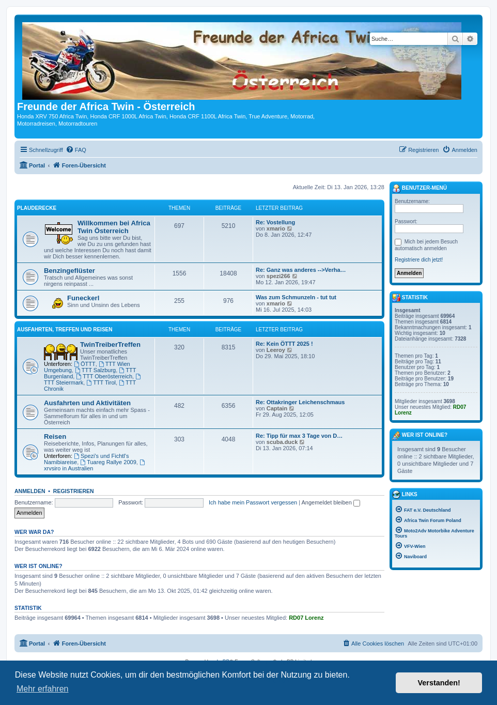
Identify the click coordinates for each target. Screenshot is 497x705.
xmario (276, 228)
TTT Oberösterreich (104, 376)
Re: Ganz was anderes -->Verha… (301, 270)
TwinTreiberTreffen (110, 344)
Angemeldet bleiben (331, 502)
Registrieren (73, 491)
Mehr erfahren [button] (43, 688)
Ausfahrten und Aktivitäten (87, 403)
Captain (277, 408)
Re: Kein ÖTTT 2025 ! (284, 344)
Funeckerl (83, 298)
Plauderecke (36, 208)
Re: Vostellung (275, 222)
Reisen (55, 436)
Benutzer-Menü (419, 189)
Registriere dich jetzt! (419, 260)
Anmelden (29, 491)
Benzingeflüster (69, 270)
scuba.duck (282, 442)
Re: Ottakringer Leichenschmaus (300, 402)
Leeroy (276, 350)
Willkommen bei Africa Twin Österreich (113, 227)
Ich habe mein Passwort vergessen (253, 502)
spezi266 (278, 276)
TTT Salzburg (95, 370)
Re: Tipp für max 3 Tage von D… (299, 436)
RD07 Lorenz (306, 618)
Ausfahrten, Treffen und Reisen (64, 329)
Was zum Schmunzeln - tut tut (296, 297)
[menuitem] (76, 150)
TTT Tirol (101, 382)
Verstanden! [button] (439, 683)
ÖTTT (85, 364)
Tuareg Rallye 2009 (108, 462)
